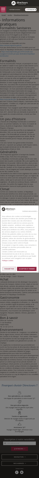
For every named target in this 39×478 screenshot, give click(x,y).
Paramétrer (9, 269)
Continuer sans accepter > (30, 211)
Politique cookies (7, 261)
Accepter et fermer (27, 269)
